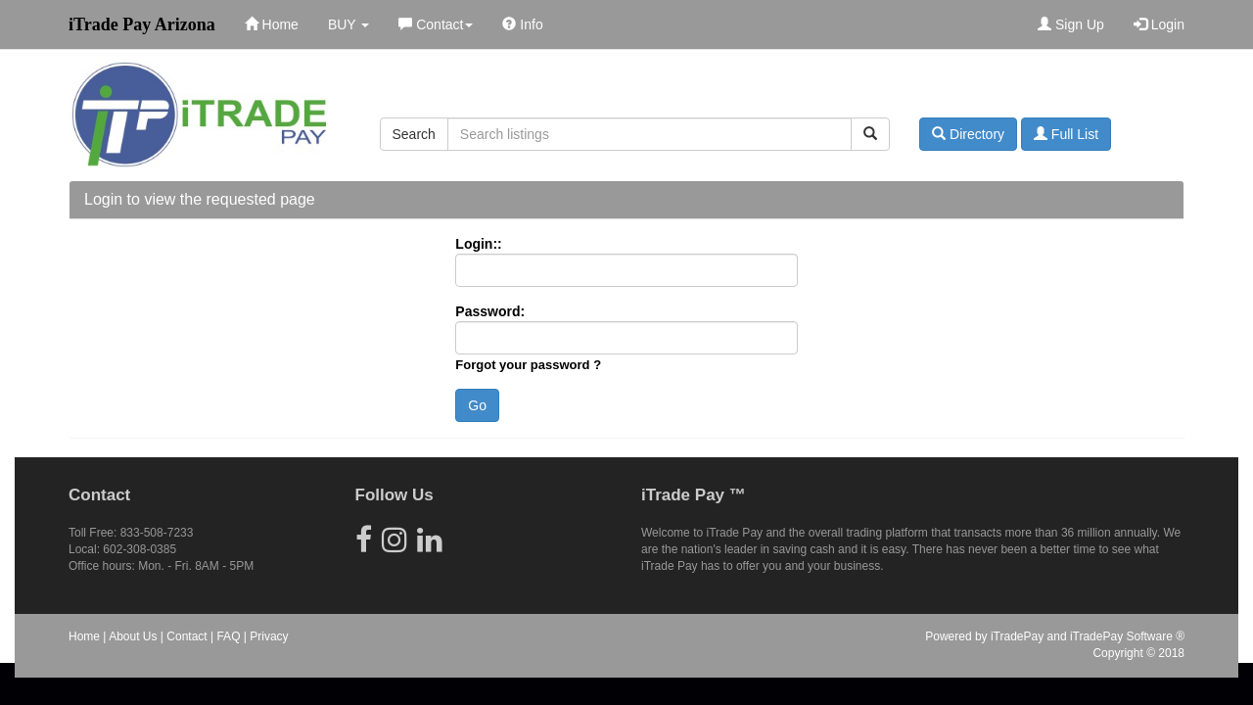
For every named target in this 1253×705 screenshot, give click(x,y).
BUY (348, 24)
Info (522, 24)
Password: (490, 311)
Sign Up (1071, 24)
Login (1159, 24)
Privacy (269, 636)
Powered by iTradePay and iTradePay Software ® (1054, 636)
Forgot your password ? (528, 364)
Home (272, 24)
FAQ (228, 636)
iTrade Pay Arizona (142, 24)
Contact (435, 24)
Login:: (478, 244)
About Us (133, 636)
